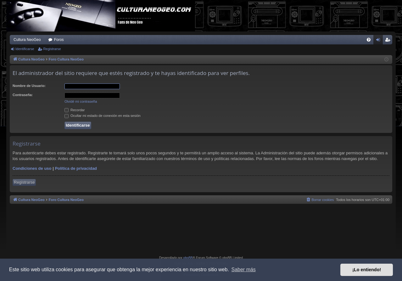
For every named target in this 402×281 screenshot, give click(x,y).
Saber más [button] (244, 269)
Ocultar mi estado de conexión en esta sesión (102, 116)
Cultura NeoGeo (27, 39)
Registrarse (52, 49)
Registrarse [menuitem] (389, 40)
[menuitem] (368, 39)
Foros (59, 39)
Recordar (74, 110)
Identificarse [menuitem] (379, 40)
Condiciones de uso (32, 168)
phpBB (188, 258)
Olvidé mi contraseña (80, 101)
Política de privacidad (76, 168)
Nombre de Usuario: (29, 86)
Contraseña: (23, 95)
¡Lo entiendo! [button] (366, 269)
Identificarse (24, 49)
